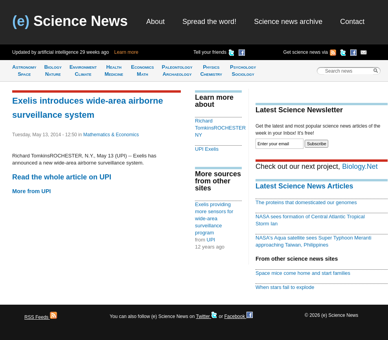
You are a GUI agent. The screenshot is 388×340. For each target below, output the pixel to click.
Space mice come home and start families (303, 273)
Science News (70, 21)
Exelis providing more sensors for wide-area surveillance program (214, 218)
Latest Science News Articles (304, 186)
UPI (211, 240)
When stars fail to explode (285, 287)
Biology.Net (360, 166)
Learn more (126, 52)
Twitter (206, 316)
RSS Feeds (40, 317)
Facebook (238, 316)
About (155, 22)
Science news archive (288, 22)
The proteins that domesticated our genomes (306, 202)
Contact (352, 22)
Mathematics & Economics (111, 134)
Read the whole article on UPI (61, 177)
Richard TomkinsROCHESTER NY (220, 128)
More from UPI (31, 191)
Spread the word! (209, 22)
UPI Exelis (207, 149)
